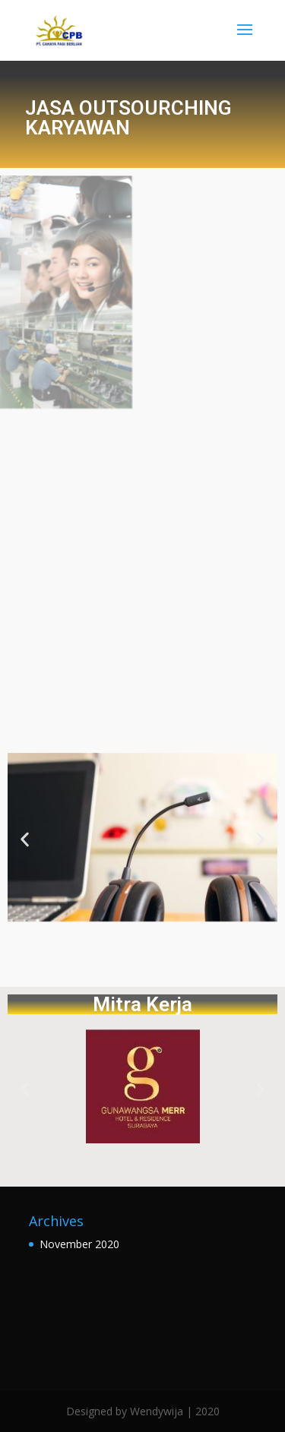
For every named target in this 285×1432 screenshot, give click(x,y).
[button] (24, 839)
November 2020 (79, 1244)
